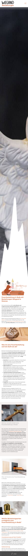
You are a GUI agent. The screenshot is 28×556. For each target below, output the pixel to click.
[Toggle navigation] (25, 4)
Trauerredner (19, 495)
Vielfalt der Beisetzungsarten (15, 431)
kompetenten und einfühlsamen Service (15, 321)
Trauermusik (10, 495)
